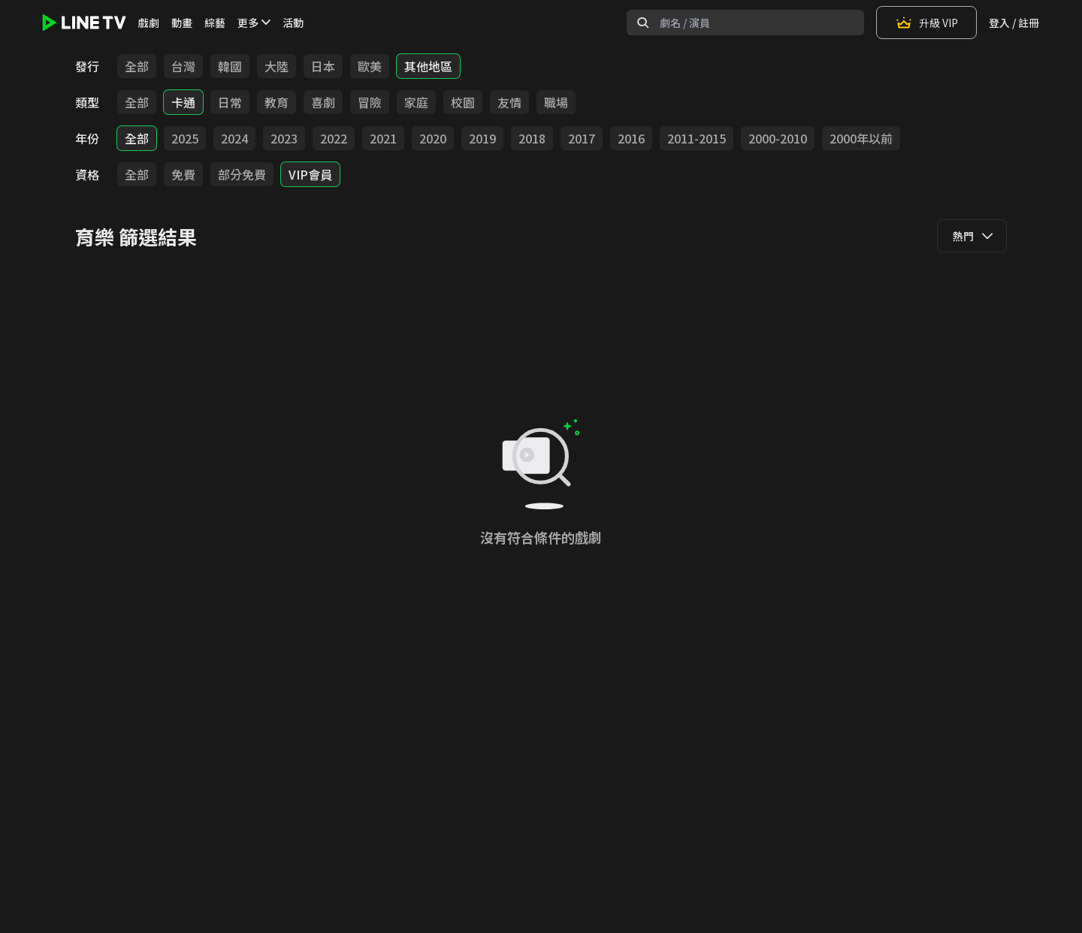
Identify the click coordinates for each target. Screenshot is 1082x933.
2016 (631, 138)
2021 (383, 138)
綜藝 (214, 22)
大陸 (276, 66)
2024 (234, 138)
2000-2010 (777, 138)
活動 (293, 22)
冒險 (370, 102)
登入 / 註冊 (1014, 22)
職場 (556, 102)
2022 (333, 138)
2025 (184, 138)
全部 (137, 66)
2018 (532, 138)
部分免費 (242, 174)
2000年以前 (861, 138)
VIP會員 (310, 174)
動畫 (181, 22)
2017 (581, 138)
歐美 (370, 66)
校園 (463, 102)
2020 (432, 138)
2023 (284, 138)
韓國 (230, 66)
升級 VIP (926, 23)
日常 (230, 102)
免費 (183, 174)
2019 (482, 138)
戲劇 (148, 22)
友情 (509, 102)
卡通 (183, 102)
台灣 (183, 66)
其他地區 (428, 66)
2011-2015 (696, 138)
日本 (323, 66)
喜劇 (323, 102)
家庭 (416, 102)
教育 (276, 102)
